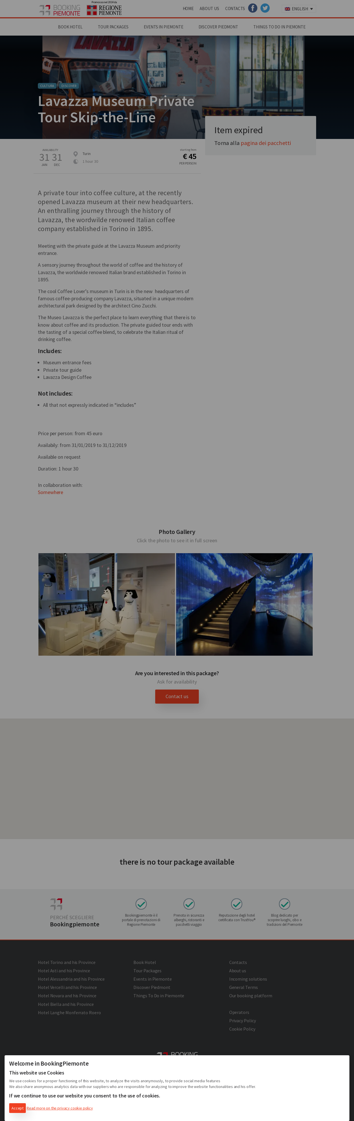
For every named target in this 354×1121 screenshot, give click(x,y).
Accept (17, 1108)
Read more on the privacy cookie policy (60, 1108)
